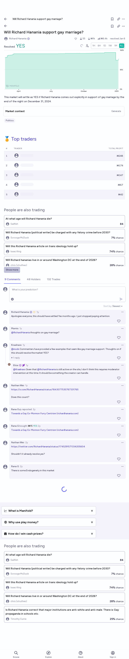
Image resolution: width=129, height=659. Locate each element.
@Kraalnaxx (19, 369)
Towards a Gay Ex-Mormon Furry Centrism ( (34, 413)
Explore (48, 654)
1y (38, 312)
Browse (16, 654)
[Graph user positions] (87, 45)
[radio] (94, 45)
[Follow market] (112, 26)
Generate (116, 111)
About (80, 654)
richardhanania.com (67, 413)
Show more (12, 269)
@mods (15, 349)
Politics (10, 120)
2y (34, 409)
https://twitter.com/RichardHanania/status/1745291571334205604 (48, 446)
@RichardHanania (20, 332)
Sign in (113, 654)
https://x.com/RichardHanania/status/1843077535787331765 (44, 389)
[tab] (12, 279)
